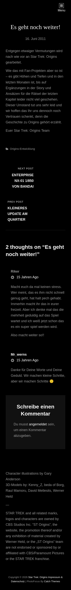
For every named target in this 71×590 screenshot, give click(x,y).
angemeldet (38, 424)
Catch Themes (52, 581)
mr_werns (19, 354)
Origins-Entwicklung (22, 148)
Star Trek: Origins (37, 577)
